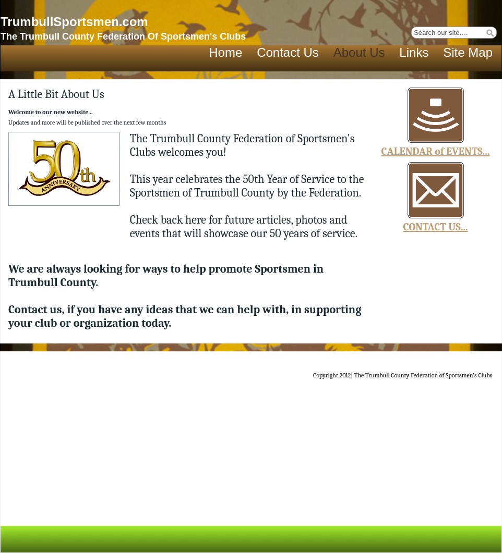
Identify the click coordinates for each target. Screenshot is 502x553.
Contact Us (288, 52)
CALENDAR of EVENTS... (435, 151)
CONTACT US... (435, 227)
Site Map (468, 52)
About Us (359, 52)
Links (413, 52)
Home (225, 52)
